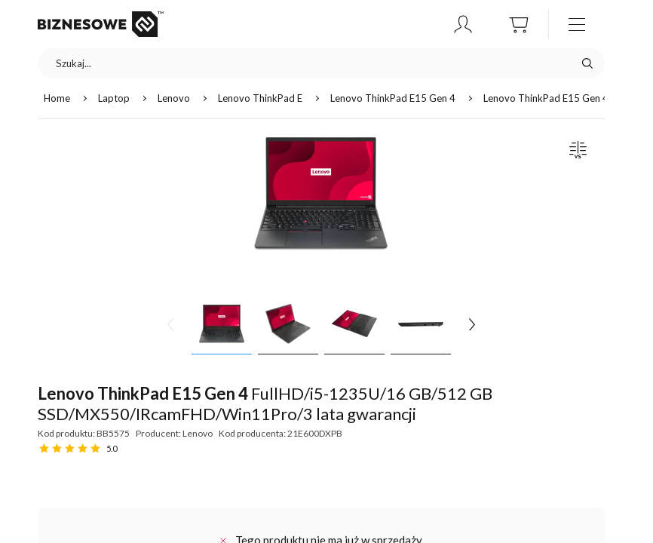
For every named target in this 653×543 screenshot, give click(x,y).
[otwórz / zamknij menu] (576, 24)
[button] (463, 24)
